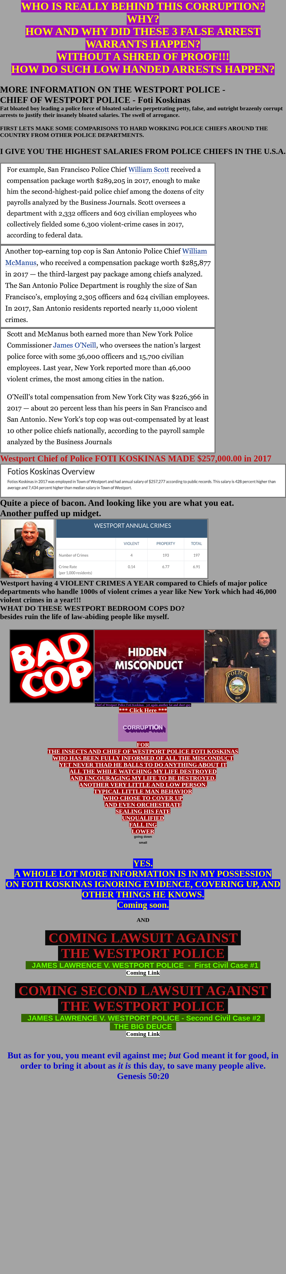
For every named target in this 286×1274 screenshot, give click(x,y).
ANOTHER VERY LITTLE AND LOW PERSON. (143, 784)
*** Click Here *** (143, 724)
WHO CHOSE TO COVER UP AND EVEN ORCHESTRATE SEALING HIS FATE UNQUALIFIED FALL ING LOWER (143, 815)
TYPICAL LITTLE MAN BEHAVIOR (143, 791)
